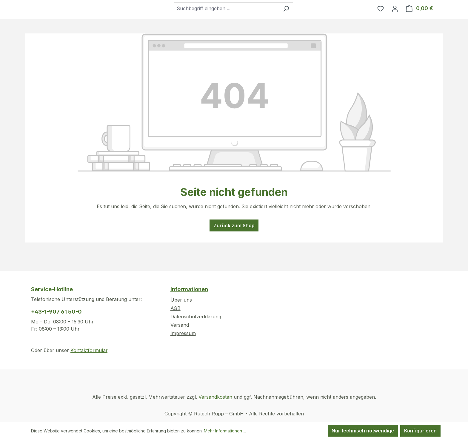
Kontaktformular (88, 350)
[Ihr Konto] (395, 19)
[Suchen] (301, 19)
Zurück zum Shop (234, 248)
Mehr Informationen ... (225, 430)
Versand (179, 325)
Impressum (183, 333)
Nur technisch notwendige (363, 431)
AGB (175, 308)
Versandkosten (215, 397)
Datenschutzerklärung (195, 317)
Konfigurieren (420, 431)
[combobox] (241, 19)
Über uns (181, 300)
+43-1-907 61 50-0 (56, 311)
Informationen (189, 289)
